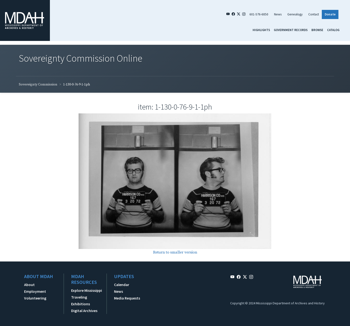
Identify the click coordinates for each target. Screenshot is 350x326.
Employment (35, 291)
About (29, 284)
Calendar (121, 284)
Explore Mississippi (86, 290)
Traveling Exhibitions (80, 300)
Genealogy (295, 14)
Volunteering (35, 298)
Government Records (291, 30)
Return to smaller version (175, 252)
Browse (317, 30)
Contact (313, 14)
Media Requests (127, 298)
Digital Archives (84, 310)
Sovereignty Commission (38, 84)
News (278, 14)
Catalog (333, 30)
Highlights (261, 30)
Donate (330, 14)
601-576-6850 (258, 14)
